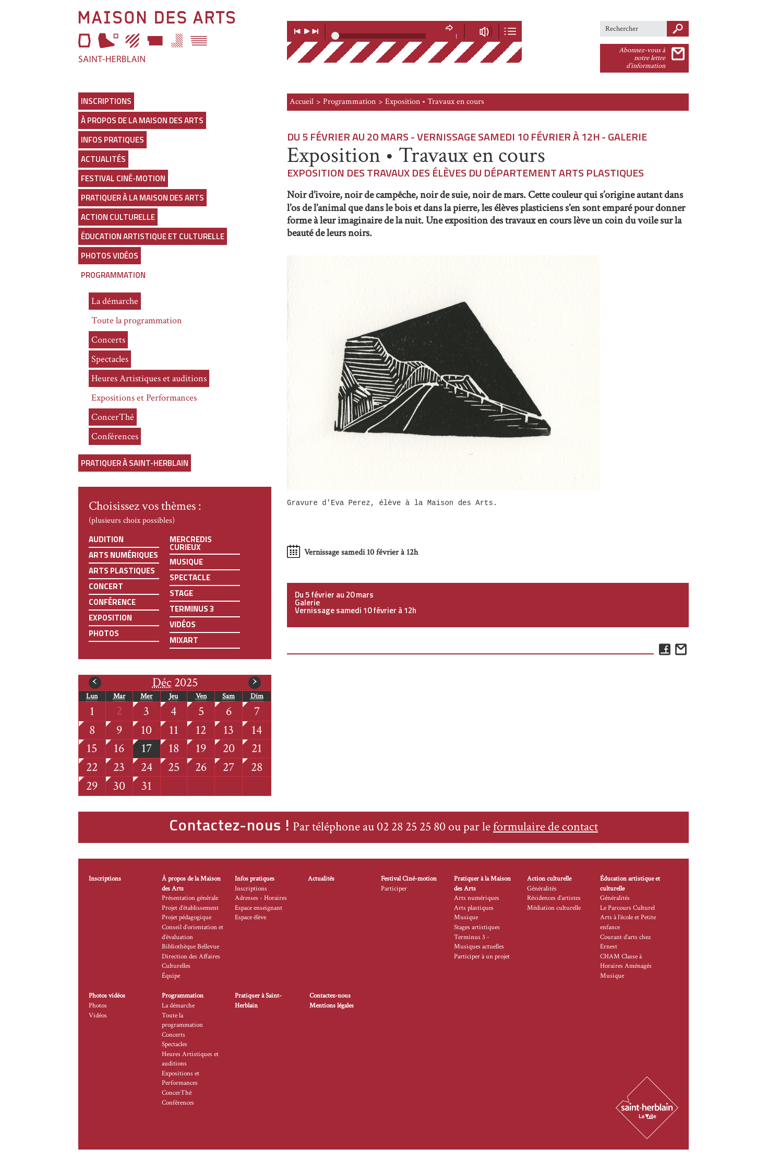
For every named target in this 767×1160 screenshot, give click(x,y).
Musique (186, 562)
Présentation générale (190, 898)
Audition (106, 539)
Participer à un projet (482, 956)
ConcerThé (112, 417)
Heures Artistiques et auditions (149, 378)
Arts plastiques (122, 571)
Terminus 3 (192, 609)
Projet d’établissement (190, 908)
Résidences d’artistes (554, 898)
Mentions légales (331, 1005)
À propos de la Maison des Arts (142, 120)
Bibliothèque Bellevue (190, 946)
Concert (106, 586)
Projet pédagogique (186, 917)
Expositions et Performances (144, 398)
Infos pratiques (112, 140)
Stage (181, 593)
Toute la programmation (136, 320)
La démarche (114, 301)
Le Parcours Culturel (627, 908)
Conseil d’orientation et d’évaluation (192, 932)
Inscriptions (106, 101)
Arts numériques (123, 555)
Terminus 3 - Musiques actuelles (479, 942)
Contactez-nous (330, 995)
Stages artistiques (477, 927)
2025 (175, 682)
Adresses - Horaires (261, 898)
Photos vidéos (109, 256)
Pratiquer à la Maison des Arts (142, 198)
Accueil (302, 101)
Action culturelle (118, 217)
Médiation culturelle (554, 908)
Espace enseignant (258, 908)
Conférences (114, 436)
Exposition (110, 618)
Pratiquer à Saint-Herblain (134, 463)
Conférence (112, 602)
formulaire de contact (545, 826)
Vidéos (183, 624)
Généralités (542, 888)
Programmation (113, 275)
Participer (394, 888)
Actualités (103, 159)
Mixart (184, 640)
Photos (104, 633)
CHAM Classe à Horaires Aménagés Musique (626, 966)
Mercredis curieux (191, 543)
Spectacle (190, 577)
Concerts (108, 340)
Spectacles (109, 359)
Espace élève (250, 917)
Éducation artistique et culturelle (152, 236)
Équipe (171, 975)
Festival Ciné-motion (123, 178)
